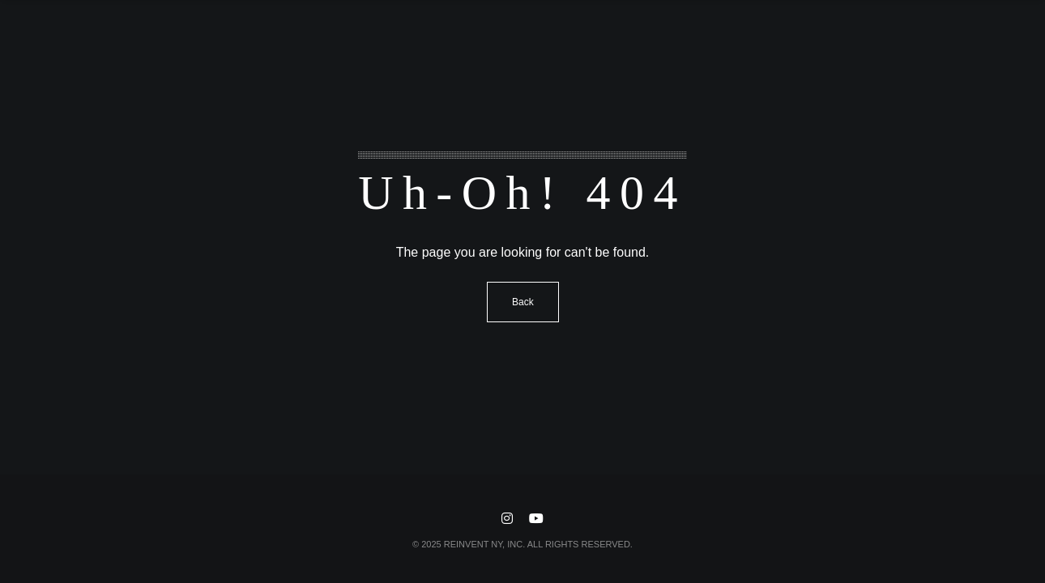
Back (523, 302)
